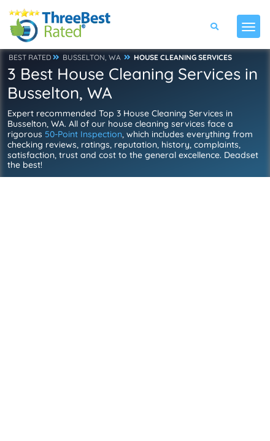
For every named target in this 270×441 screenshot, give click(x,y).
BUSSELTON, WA (92, 57)
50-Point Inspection (83, 134)
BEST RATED (30, 57)
